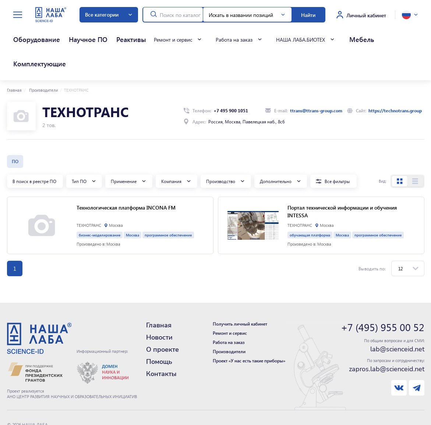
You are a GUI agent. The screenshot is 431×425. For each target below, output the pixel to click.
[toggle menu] (17, 15)
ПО (15, 130)
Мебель (302, 36)
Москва (132, 203)
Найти (308, 14)
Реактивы (86, 36)
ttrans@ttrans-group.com (316, 79)
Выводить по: (372, 237)
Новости (159, 306)
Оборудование (24, 36)
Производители (43, 59)
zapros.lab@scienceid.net (386, 338)
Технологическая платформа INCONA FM (126, 176)
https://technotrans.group (395, 79)
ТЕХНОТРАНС (89, 194)
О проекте (162, 318)
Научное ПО (58, 36)
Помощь (159, 330)
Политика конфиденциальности (40, 401)
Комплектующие (333, 36)
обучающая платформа (310, 203)
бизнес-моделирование (99, 203)
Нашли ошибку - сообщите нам (39, 409)
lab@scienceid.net (397, 318)
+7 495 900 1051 (230, 79)
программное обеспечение (168, 203)
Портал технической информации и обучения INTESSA (342, 180)
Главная (14, 59)
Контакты (161, 342)
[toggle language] (410, 14)
